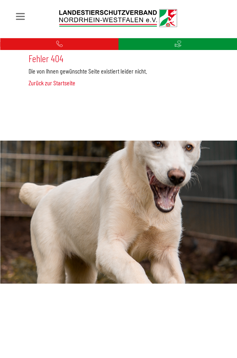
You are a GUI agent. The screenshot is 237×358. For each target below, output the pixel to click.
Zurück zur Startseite (52, 83)
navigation (20, 16)
